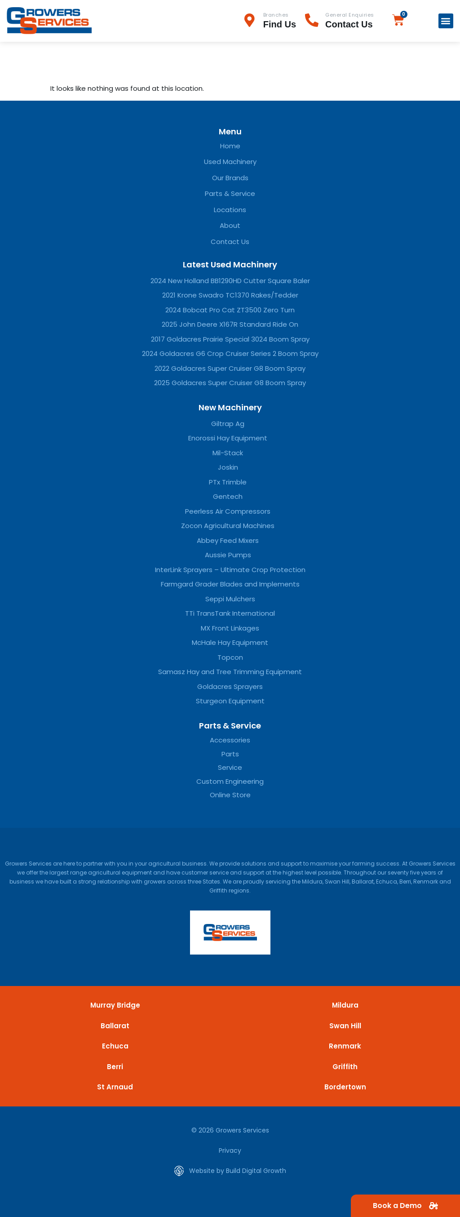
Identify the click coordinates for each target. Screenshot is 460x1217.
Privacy (230, 1150)
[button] (445, 20)
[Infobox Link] (274, 21)
